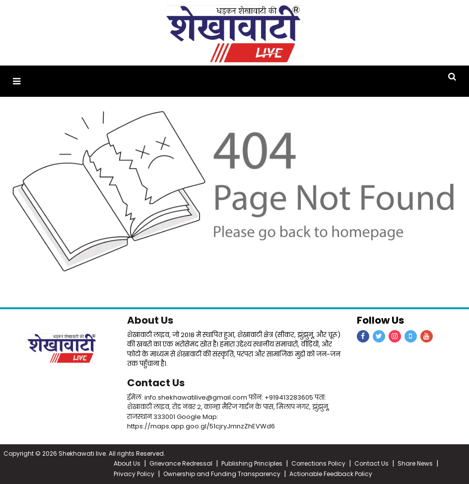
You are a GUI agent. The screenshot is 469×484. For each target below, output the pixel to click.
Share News (415, 463)
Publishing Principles (251, 463)
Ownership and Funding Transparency (221, 474)
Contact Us (156, 383)
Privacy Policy (134, 474)
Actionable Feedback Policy (330, 474)
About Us (150, 320)
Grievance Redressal (180, 463)
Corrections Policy (318, 463)
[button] (16, 81)
